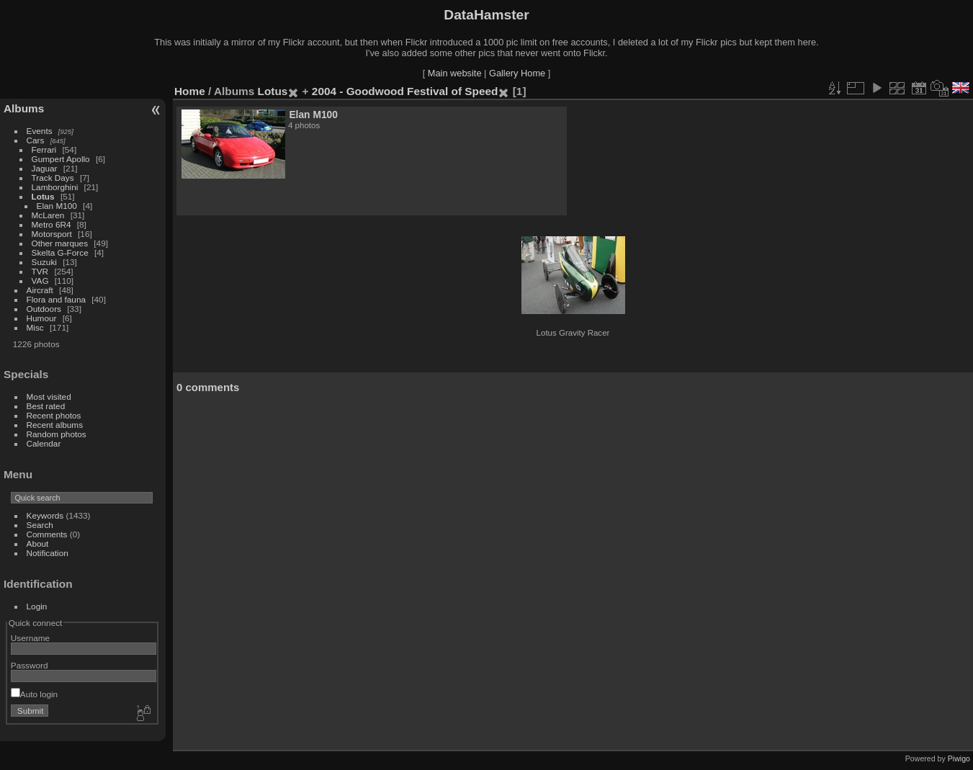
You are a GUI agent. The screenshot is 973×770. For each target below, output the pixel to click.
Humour (42, 318)
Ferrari (44, 149)
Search (40, 524)
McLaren (48, 215)
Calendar (44, 443)
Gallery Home (517, 73)
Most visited (49, 396)
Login (37, 606)
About (38, 543)
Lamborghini (55, 187)
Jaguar (45, 168)
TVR (40, 271)
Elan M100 (57, 205)
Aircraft (40, 290)
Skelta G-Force (60, 252)
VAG (40, 280)
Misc (35, 327)
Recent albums (55, 424)
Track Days (53, 177)
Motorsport (52, 233)
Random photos (56, 434)
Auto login (34, 694)
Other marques (60, 243)
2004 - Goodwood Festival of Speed (405, 91)
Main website (455, 73)
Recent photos (54, 415)
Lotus (43, 196)
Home (189, 91)
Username (30, 638)
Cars (36, 140)
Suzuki (44, 262)
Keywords (45, 515)
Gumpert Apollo (61, 159)
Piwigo (959, 758)
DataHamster (486, 14)
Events (40, 130)
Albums (24, 108)
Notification (47, 553)
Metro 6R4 (51, 224)
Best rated (46, 406)
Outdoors (44, 308)
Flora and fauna (56, 299)
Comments (47, 534)
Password (29, 665)
